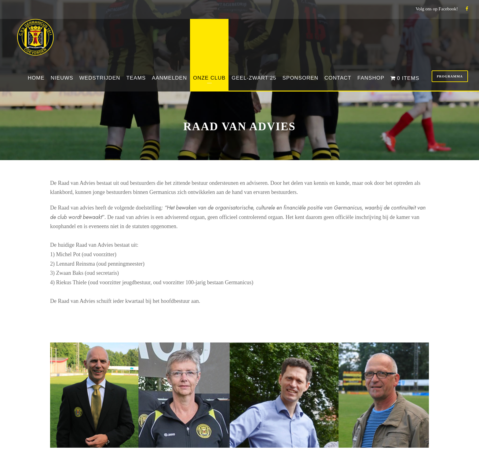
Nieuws (62, 78)
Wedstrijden (99, 78)
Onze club (209, 78)
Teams (136, 78)
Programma (450, 76)
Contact (337, 78)
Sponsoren (300, 78)
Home (36, 78)
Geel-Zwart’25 (254, 78)
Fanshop (370, 78)
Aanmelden (169, 78)
